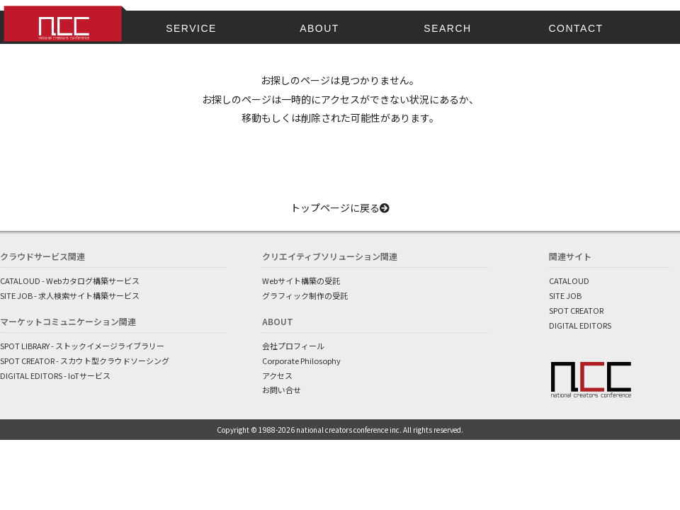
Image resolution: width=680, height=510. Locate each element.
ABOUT (319, 28)
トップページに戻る (340, 207)
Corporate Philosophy (301, 360)
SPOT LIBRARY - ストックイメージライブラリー (82, 345)
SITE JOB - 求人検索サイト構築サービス (70, 295)
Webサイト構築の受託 (301, 280)
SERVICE (191, 28)
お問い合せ (281, 389)
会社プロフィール (293, 345)
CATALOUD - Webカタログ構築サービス (70, 280)
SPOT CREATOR (576, 310)
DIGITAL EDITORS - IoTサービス (55, 375)
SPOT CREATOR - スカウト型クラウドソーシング (84, 360)
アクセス (277, 375)
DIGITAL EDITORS (580, 325)
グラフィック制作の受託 (305, 295)
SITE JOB (565, 295)
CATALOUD (569, 280)
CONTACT (575, 28)
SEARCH (447, 28)
